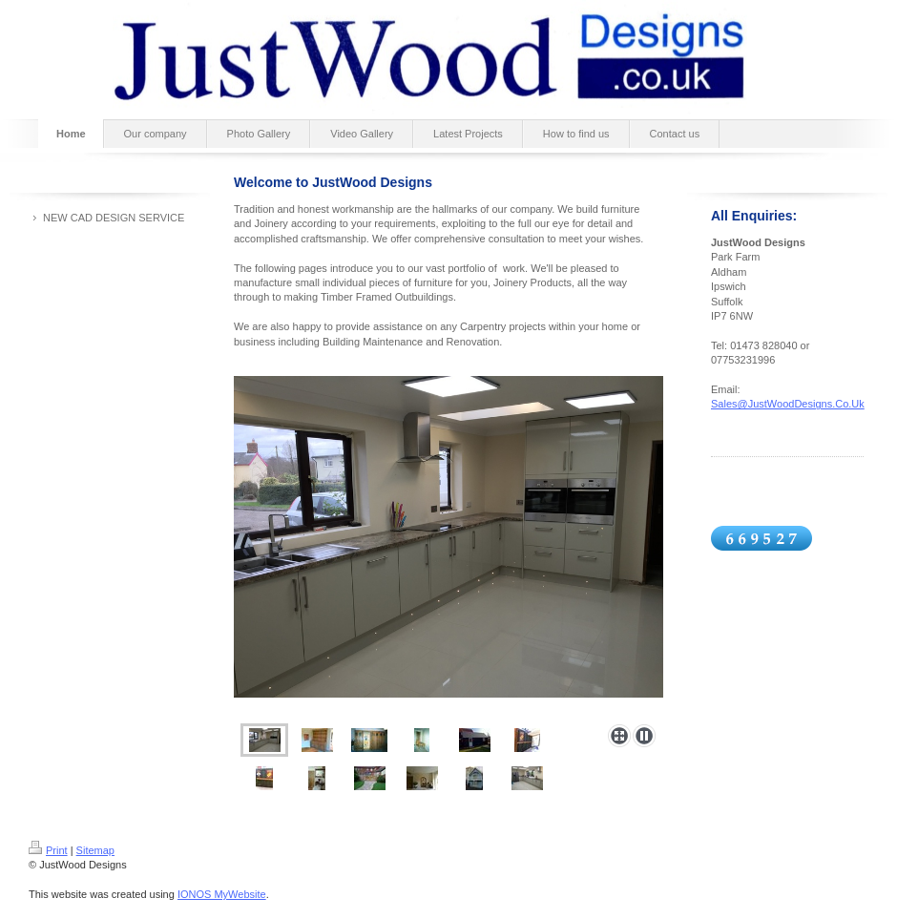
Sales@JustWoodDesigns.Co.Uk (788, 403)
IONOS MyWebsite (221, 894)
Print (48, 850)
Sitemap (95, 850)
